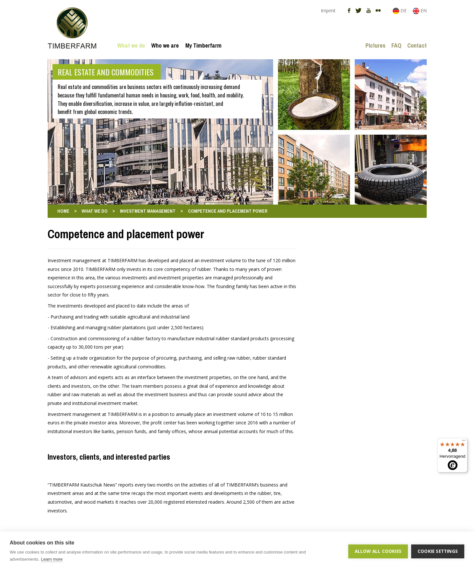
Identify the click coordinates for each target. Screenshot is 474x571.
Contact (417, 45)
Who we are (165, 45)
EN (420, 10)
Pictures (375, 45)
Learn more (52, 559)
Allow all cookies (378, 551)
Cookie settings (438, 551)
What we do (131, 45)
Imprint (328, 10)
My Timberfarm (203, 45)
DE (400, 10)
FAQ (396, 45)
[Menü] (464, 442)
